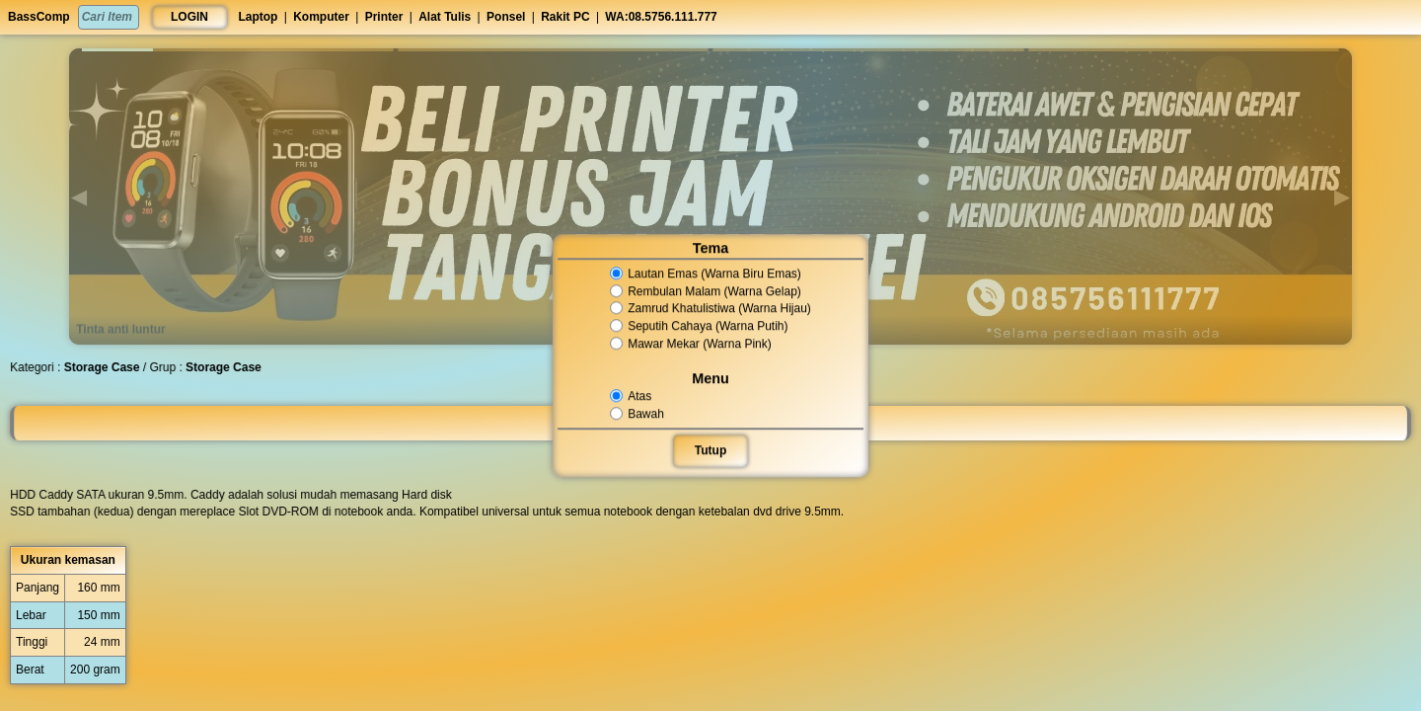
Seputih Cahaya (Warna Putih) (699, 326)
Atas (632, 396)
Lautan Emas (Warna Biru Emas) (705, 273)
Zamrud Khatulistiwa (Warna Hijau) (710, 309)
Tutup (710, 450)
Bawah (638, 414)
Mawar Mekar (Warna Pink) (691, 344)
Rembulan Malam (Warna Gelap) (705, 291)
